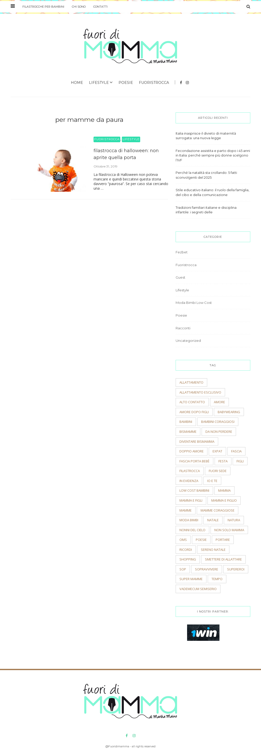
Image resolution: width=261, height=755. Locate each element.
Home (77, 82)
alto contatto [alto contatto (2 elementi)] (192, 402)
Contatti (100, 6)
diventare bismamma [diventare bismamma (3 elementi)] (196, 441)
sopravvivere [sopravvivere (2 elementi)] (206, 569)
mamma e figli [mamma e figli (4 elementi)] (190, 500)
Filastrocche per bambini (43, 6)
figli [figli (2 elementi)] (240, 461)
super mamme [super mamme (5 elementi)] (191, 579)
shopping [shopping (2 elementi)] (187, 559)
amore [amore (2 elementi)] (219, 402)
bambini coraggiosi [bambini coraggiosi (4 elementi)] (217, 421)
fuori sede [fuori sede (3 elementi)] (218, 470)
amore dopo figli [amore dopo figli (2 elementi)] (194, 412)
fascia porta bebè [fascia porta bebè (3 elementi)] (194, 461)
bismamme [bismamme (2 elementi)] (188, 431)
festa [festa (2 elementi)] (223, 461)
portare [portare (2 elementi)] (223, 539)
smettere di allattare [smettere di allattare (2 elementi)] (223, 559)
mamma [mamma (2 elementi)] (224, 490)
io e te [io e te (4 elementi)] (212, 480)
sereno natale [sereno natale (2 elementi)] (213, 549)
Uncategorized (188, 341)
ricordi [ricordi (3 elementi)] (185, 549)
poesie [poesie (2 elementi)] (201, 539)
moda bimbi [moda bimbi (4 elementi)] (188, 520)
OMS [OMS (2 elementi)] (183, 539)
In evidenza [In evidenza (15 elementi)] (188, 480)
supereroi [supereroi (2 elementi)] (235, 569)
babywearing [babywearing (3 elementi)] (229, 412)
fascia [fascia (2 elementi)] (236, 451)
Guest (180, 277)
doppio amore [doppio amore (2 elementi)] (191, 451)
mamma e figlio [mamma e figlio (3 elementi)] (224, 500)
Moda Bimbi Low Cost (194, 303)
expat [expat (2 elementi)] (217, 451)
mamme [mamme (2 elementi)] (185, 510)
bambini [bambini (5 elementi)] (185, 421)
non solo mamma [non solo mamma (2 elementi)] (229, 530)
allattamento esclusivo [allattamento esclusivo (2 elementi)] (200, 392)
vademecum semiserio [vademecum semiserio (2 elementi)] (198, 589)
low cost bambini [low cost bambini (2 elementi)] (194, 490)
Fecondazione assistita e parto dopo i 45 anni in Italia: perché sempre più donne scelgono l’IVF (213, 155)
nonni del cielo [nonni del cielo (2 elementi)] (192, 530)
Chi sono (79, 6)
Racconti (183, 328)
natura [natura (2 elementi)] (234, 520)
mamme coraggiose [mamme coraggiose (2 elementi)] (217, 510)
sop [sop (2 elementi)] (182, 569)
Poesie (126, 82)
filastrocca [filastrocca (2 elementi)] (189, 470)
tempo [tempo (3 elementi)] (217, 579)
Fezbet (182, 252)
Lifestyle (99, 82)
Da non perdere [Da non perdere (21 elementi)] (218, 431)
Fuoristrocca (154, 82)
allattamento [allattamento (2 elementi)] (191, 382)
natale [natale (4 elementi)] (213, 520)
